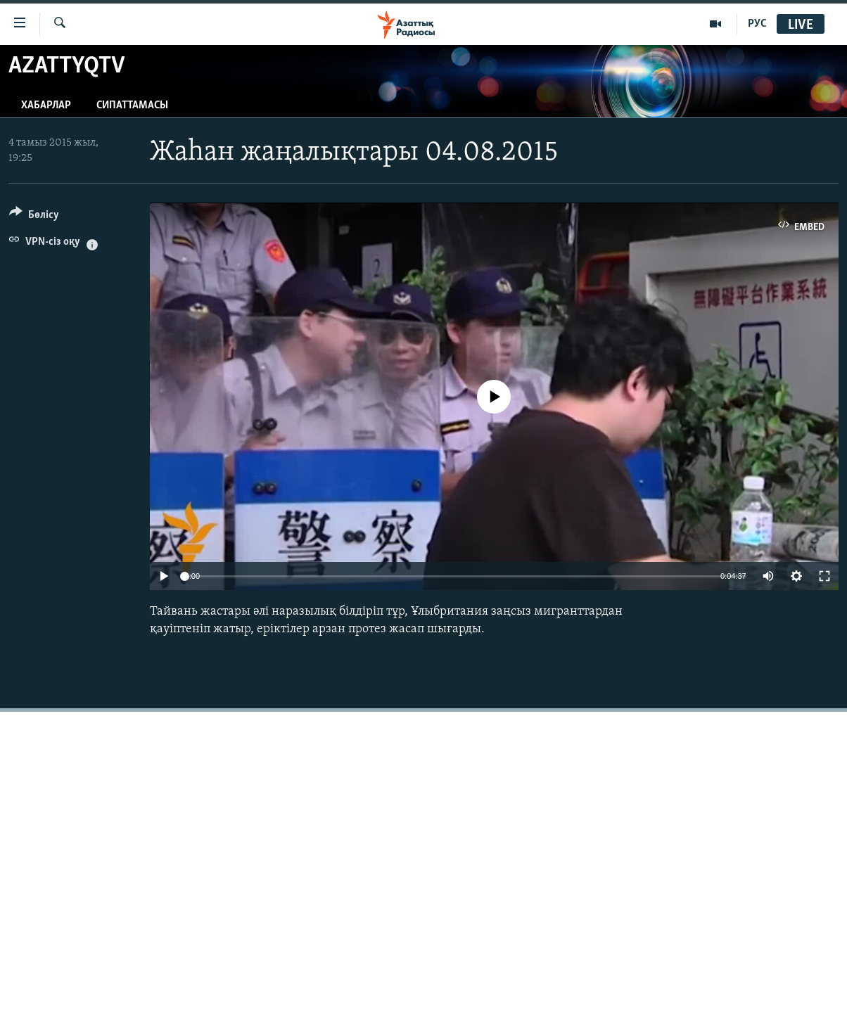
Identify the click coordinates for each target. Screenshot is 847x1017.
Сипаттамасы (132, 105)
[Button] (34, 217)
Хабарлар (46, 105)
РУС (757, 24)
